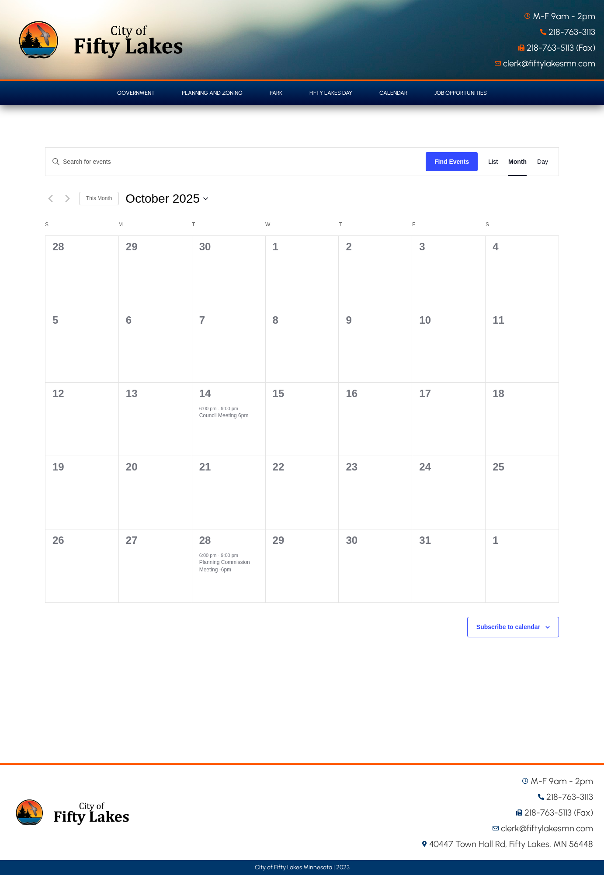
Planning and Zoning (212, 93)
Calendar (393, 93)
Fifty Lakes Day (330, 93)
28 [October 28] (205, 540)
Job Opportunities (460, 93)
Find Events (451, 161)
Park (276, 93)
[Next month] (67, 199)
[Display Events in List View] (493, 162)
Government (136, 93)
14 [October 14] (205, 393)
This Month (99, 198)
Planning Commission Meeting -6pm (224, 566)
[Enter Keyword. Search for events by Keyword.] (235, 162)
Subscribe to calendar (508, 626)
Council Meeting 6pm (224, 415)
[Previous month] (50, 199)
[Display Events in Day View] (542, 162)
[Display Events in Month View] (517, 162)
